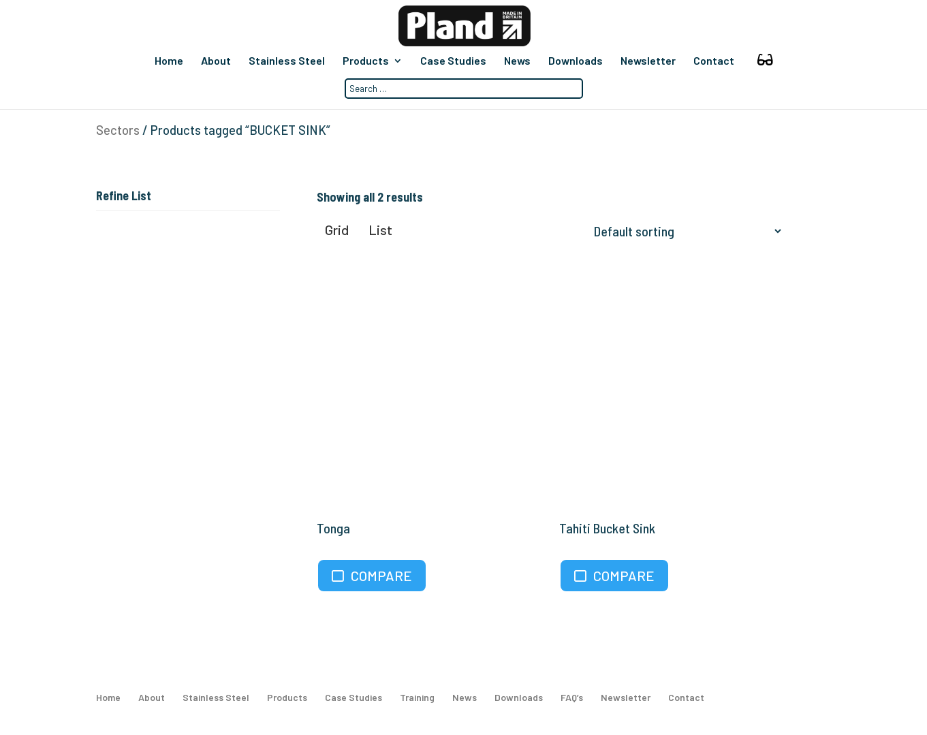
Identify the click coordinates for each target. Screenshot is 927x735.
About (216, 61)
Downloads (575, 61)
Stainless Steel (287, 61)
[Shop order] (684, 231)
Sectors (118, 130)
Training (417, 697)
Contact (713, 61)
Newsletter (648, 61)
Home (169, 61)
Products (366, 61)
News (517, 61)
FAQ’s (572, 697)
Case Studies (453, 61)
